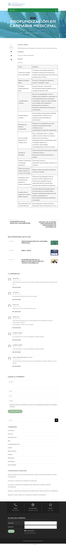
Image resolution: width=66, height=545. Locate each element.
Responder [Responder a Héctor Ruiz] (17, 287)
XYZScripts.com (39, 544)
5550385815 (15, 510)
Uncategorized (12, 465)
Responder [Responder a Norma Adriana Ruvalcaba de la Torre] (17, 366)
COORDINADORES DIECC (14, 444)
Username (11, 523)
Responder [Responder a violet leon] (17, 311)
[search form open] (55, 10)
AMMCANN (37, 541)
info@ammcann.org (33, 510)
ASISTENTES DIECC (12, 437)
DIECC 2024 (26, 250)
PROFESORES (11, 458)
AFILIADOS (10, 434)
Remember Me (30, 531)
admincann (24, 30)
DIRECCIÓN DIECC (12, 451)
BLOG (9, 441)
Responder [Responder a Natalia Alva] (17, 327)
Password (10, 527)
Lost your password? (30, 533)
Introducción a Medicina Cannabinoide (26, 481)
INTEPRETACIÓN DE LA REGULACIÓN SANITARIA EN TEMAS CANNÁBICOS (32, 261)
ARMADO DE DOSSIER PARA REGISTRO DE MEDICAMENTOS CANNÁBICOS (36, 491)
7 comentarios (42, 30)
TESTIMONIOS (11, 461)
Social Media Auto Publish (28, 544)
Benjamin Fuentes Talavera (15, 495)
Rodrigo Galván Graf (13, 475)
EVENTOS (10, 454)
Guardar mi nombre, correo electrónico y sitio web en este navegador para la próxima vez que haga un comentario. (33, 406)
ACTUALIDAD (11, 430)
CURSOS (33, 18)
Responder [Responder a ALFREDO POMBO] (17, 340)
